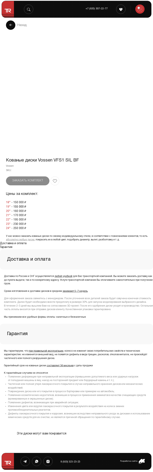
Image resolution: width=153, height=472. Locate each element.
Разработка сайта (128, 461)
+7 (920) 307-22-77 (96, 9)
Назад (22, 25)
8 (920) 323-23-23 (70, 462)
